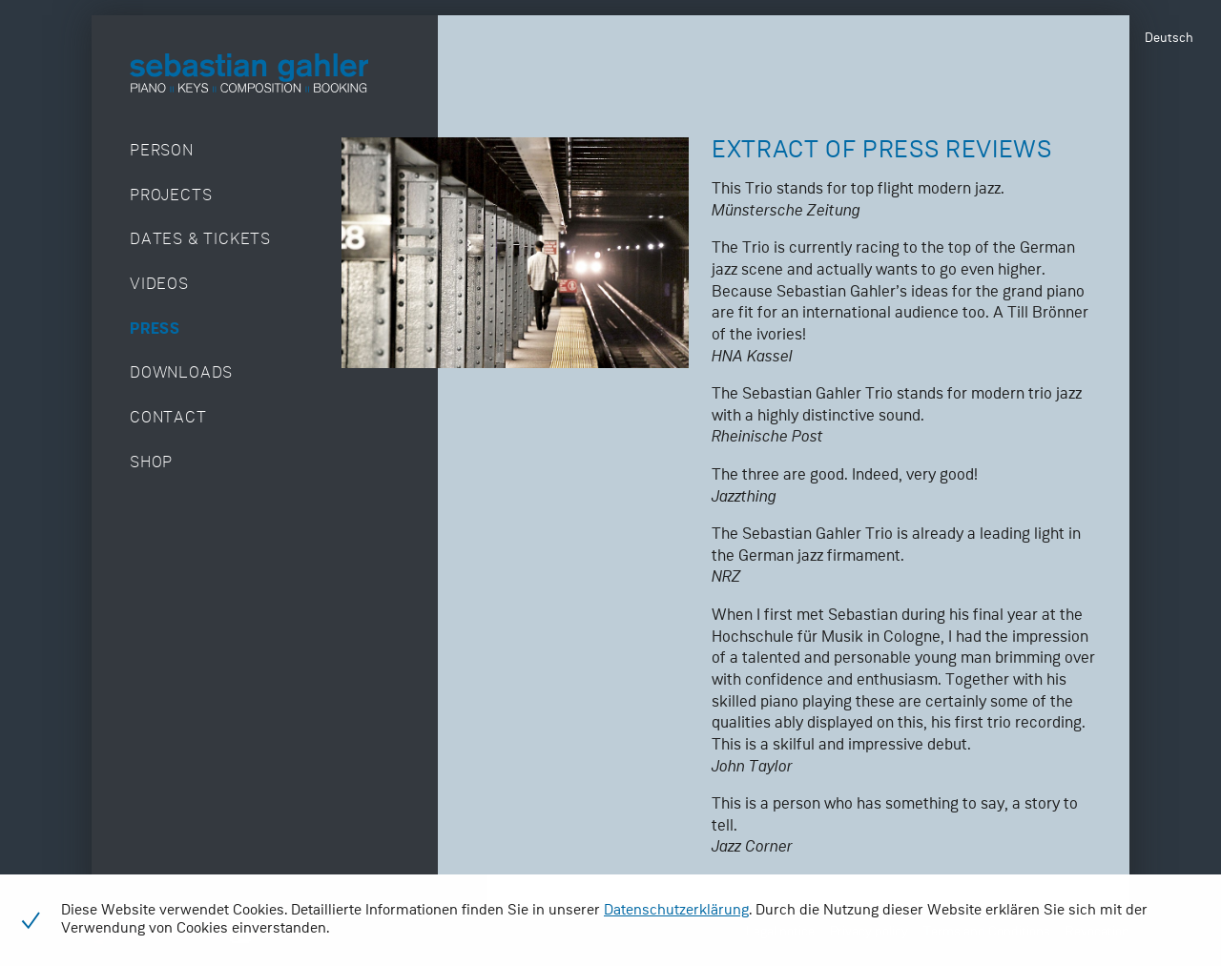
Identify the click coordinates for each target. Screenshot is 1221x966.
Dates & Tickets (200, 240)
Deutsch (1169, 38)
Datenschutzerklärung (676, 910)
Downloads (181, 373)
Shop (151, 463)
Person (162, 151)
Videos (159, 285)
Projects (171, 196)
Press (155, 329)
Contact (168, 418)
